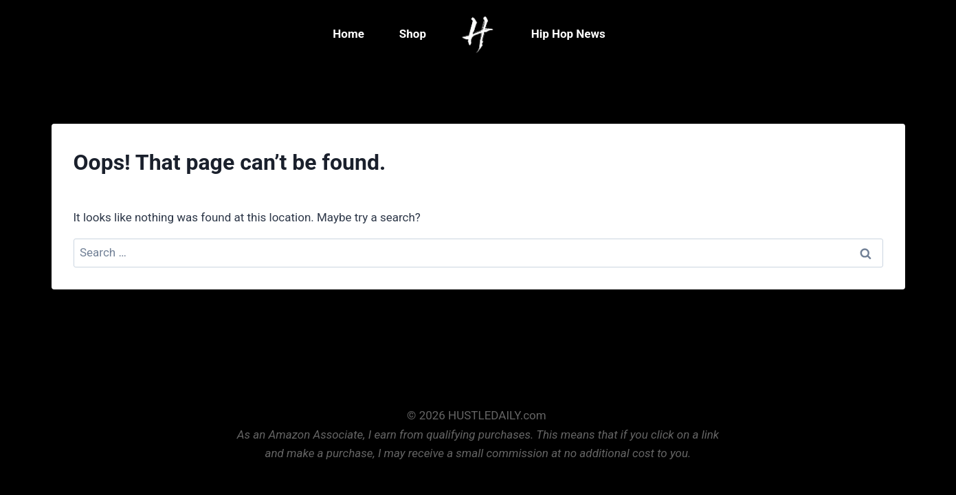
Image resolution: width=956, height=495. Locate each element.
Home (348, 34)
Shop (412, 34)
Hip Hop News (568, 34)
